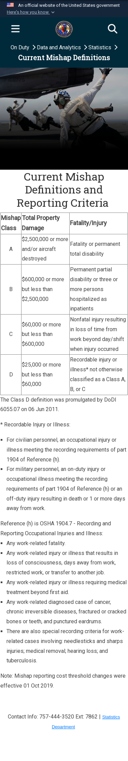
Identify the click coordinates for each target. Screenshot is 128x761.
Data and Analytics (59, 47)
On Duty (21, 47)
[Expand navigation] (15, 29)
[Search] (112, 29)
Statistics (100, 47)
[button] (31, 12)
